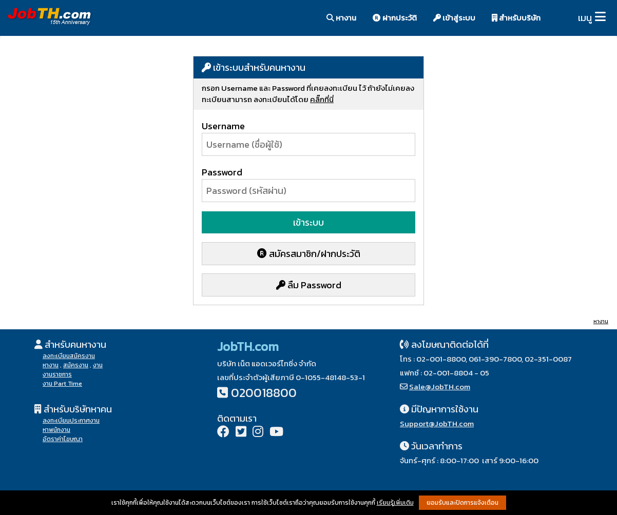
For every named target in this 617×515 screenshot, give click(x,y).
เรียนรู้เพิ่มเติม (395, 502)
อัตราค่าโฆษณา (63, 439)
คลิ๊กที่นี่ (322, 99)
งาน (98, 365)
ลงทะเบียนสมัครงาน (69, 356)
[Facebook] (223, 433)
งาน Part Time (62, 383)
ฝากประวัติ (395, 18)
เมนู (585, 18)
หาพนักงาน (56, 429)
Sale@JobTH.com (439, 386)
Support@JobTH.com (437, 423)
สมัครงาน (75, 365)
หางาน (341, 18)
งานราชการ (57, 374)
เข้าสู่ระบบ (454, 18)
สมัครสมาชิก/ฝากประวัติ (308, 254)
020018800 (264, 393)
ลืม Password (308, 285)
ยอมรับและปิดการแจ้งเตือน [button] (462, 502)
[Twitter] (241, 433)
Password (222, 172)
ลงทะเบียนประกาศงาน (71, 420)
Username (223, 126)
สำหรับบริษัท (516, 18)
